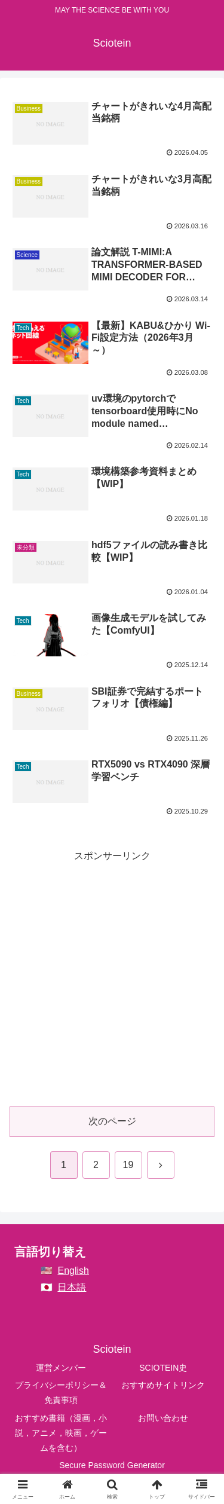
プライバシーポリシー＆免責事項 (61, 1392)
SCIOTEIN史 (163, 1367)
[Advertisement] (112, 977)
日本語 (71, 1287)
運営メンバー (61, 1367)
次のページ (112, 1121)
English (72, 1270)
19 (128, 1165)
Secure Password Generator (112, 1465)
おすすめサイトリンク (163, 1385)
